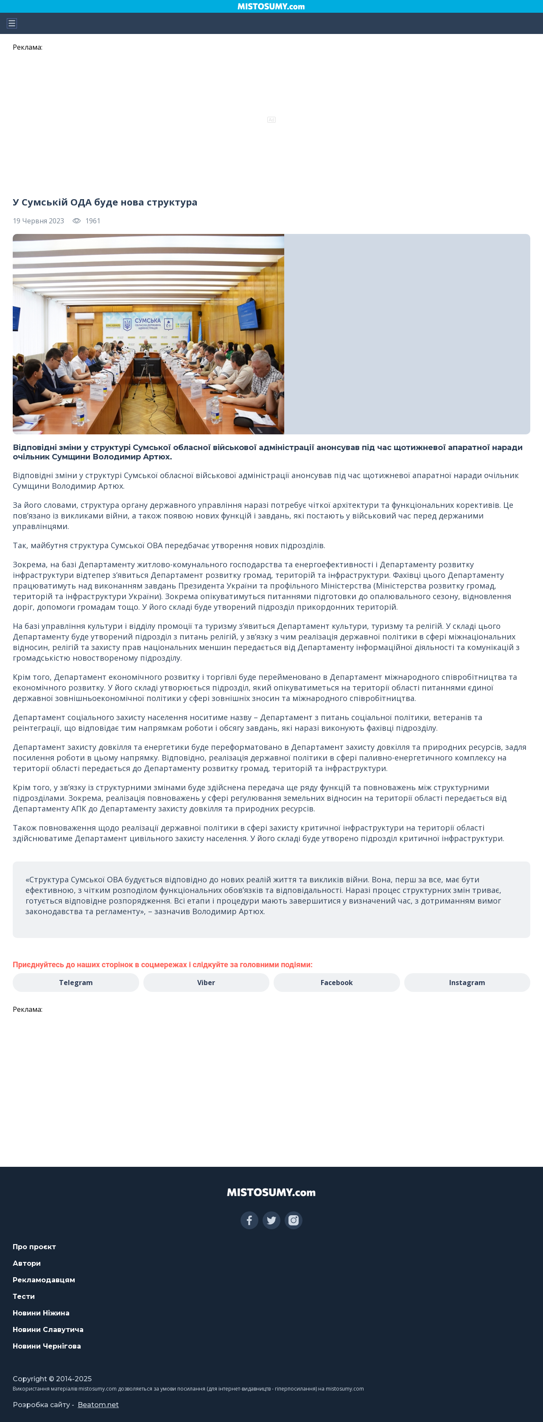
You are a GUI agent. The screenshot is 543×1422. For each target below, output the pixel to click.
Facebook (337, 982)
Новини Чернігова (47, 1346)
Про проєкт (34, 1247)
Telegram (76, 982)
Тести (24, 1296)
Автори (27, 1263)
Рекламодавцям (44, 1280)
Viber (206, 982)
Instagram (467, 982)
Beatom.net (98, 1405)
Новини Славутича (48, 1330)
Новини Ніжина (41, 1313)
